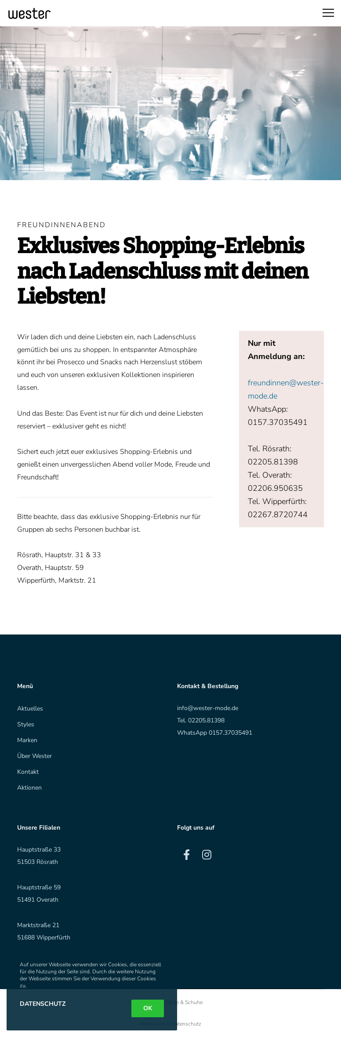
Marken (27, 740)
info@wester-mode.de (207, 708)
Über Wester (34, 756)
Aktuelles (30, 708)
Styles (25, 724)
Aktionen (29, 787)
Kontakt (28, 772)
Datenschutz (42, 1004)
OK (147, 1008)
